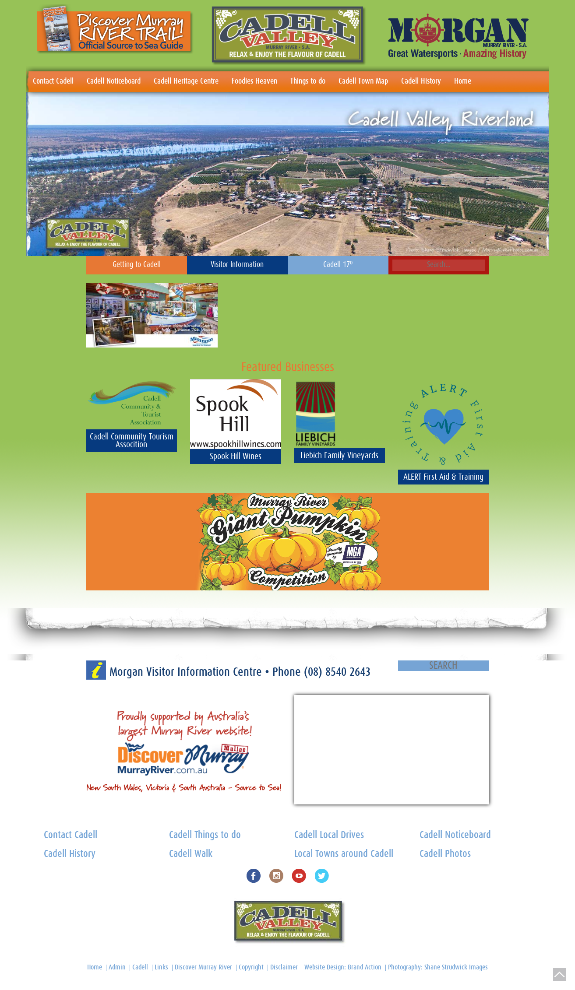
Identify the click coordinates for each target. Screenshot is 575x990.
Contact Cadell (53, 81)
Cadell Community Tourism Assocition (131, 441)
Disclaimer (284, 967)
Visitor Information (237, 265)
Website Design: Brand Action (342, 967)
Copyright (251, 967)
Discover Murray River (203, 967)
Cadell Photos (445, 854)
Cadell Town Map (363, 81)
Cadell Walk (190, 854)
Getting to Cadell (137, 265)
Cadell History (421, 81)
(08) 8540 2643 (337, 672)
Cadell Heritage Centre (186, 81)
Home (462, 81)
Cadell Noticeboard (114, 81)
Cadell (140, 967)
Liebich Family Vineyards (339, 456)
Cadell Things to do (205, 835)
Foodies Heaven (254, 81)
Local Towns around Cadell (343, 854)
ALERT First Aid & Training (443, 477)
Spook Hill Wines (235, 456)
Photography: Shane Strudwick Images (438, 967)
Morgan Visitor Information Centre (187, 672)
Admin (117, 967)
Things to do (307, 81)
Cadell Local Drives (329, 835)
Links (161, 967)
